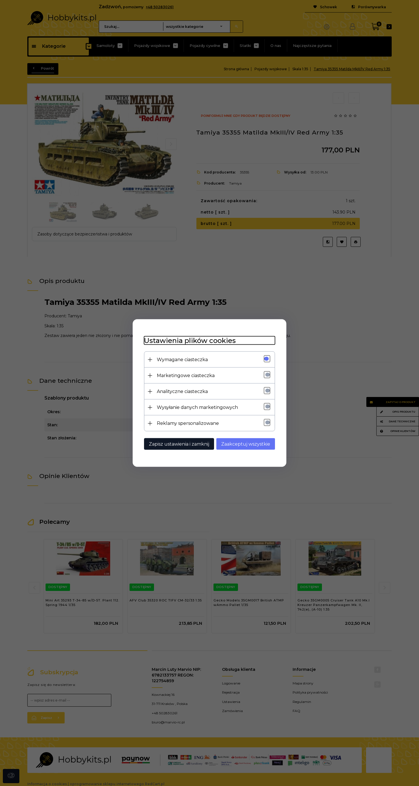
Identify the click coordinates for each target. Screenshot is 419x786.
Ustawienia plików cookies (190, 340)
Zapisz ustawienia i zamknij (179, 444)
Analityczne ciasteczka (182, 391)
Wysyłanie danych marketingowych (197, 407)
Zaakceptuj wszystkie (245, 444)
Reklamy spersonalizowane (188, 423)
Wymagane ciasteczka (182, 359)
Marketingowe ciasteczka (186, 375)
